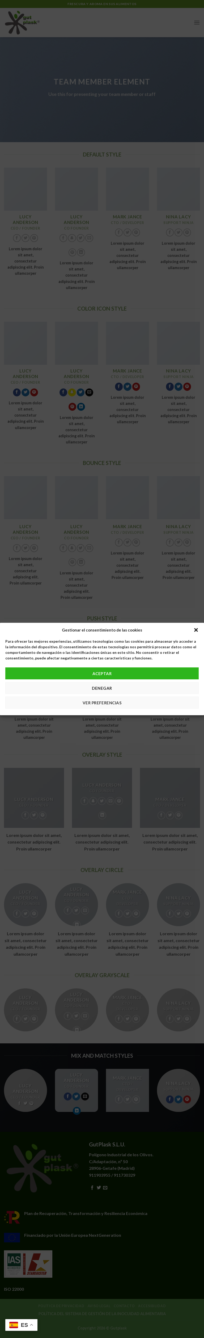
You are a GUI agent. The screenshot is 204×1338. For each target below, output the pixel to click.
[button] (196, 630)
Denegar (102, 688)
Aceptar (102, 673)
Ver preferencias (102, 702)
